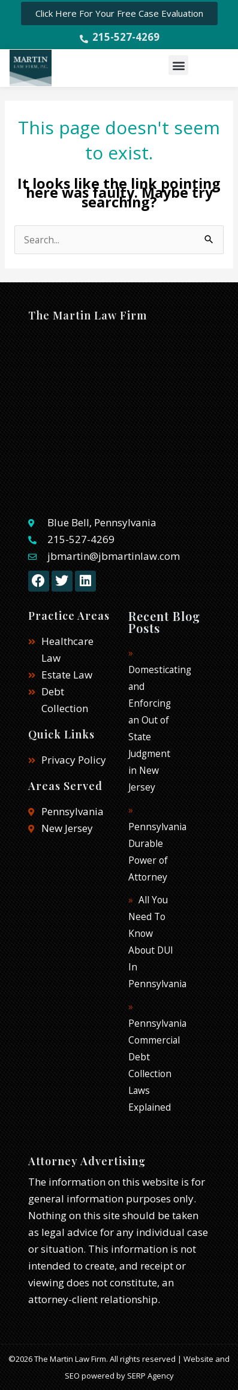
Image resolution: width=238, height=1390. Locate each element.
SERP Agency (150, 1375)
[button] (178, 65)
